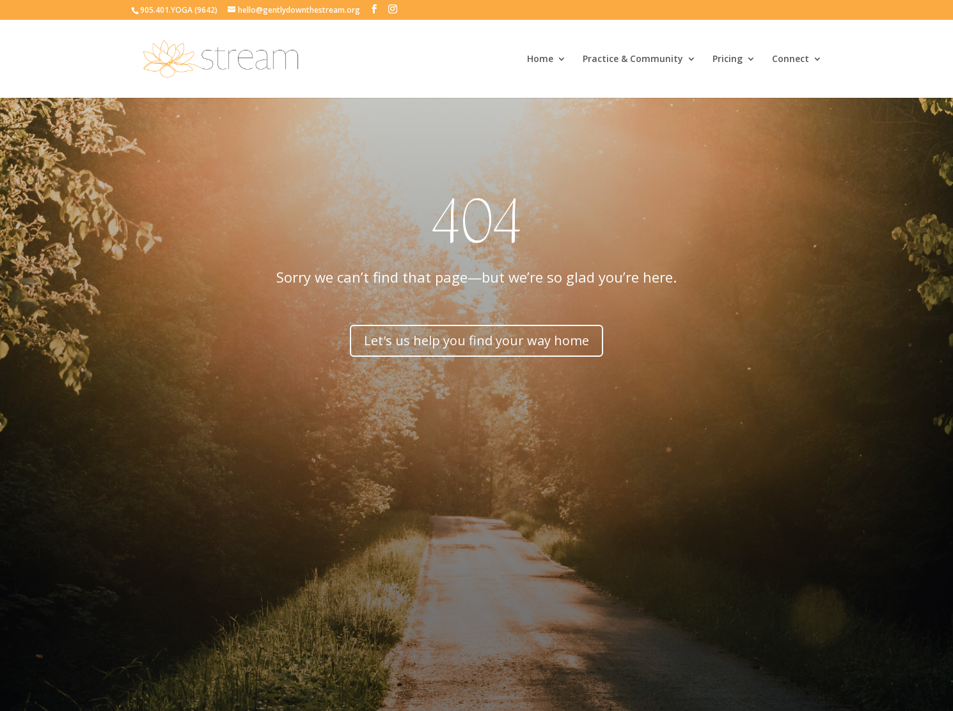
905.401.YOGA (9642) (178, 9)
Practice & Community (633, 59)
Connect (790, 59)
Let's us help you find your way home (476, 340)
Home (540, 59)
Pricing (728, 59)
